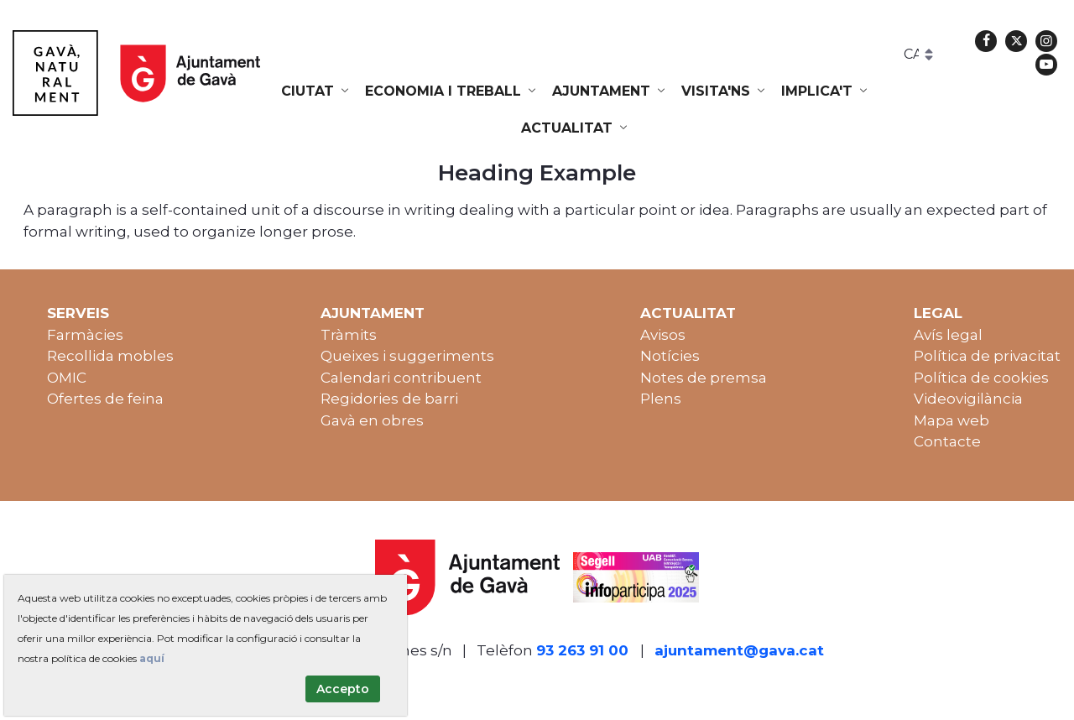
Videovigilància (968, 398)
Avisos (663, 334)
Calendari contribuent (401, 377)
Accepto (342, 689)
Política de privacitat (987, 355)
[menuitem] (316, 91)
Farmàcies (85, 334)
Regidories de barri (389, 398)
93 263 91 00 (582, 650)
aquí (151, 658)
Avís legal (948, 334)
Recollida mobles (110, 355)
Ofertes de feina (105, 398)
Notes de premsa (703, 377)
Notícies (670, 355)
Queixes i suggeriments (407, 355)
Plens (660, 398)
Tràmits (349, 334)
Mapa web (951, 420)
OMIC (66, 377)
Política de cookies (981, 377)
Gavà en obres (372, 420)
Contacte (947, 441)
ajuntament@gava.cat (739, 650)
